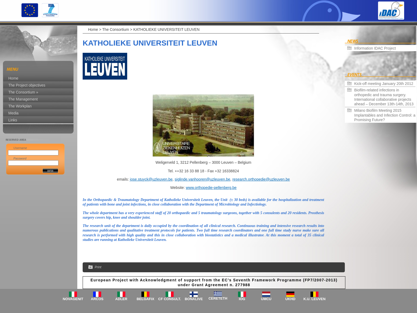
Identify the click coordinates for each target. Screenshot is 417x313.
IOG (242, 296)
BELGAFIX (145, 296)
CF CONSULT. (169, 296)
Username (20, 148)
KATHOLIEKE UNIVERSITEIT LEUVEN (166, 29)
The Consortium (115, 29)
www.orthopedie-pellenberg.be (211, 187)
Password (19, 158)
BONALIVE (194, 296)
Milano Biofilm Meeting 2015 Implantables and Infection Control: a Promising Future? (384, 115)
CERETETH (218, 296)
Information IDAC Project (375, 48)
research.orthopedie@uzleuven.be (261, 179)
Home (93, 29)
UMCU (266, 296)
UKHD (290, 296)
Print (94, 267)
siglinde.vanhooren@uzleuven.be (202, 179)
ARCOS (97, 296)
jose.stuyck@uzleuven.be (151, 179)
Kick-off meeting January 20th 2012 (383, 83)
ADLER (121, 296)
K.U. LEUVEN (314, 296)
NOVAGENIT (73, 296)
